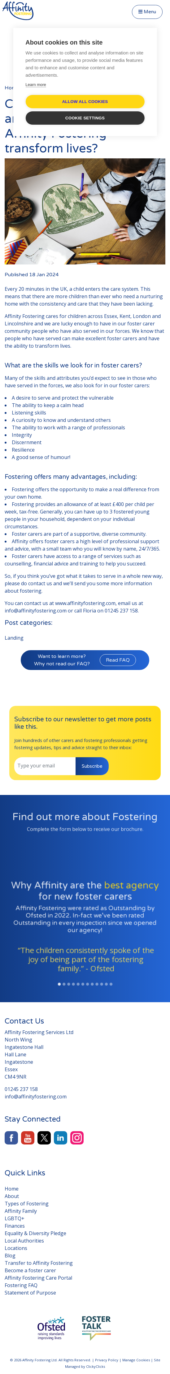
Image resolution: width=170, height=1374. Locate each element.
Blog (10, 1255)
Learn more (35, 84)
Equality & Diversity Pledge (35, 1233)
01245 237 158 (121, 610)
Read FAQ (118, 660)
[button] (9, 953)
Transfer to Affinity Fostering (39, 1263)
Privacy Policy (106, 1360)
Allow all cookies (85, 101)
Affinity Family (21, 1211)
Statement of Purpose (30, 1292)
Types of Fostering (27, 1203)
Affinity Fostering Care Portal (38, 1277)
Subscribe (92, 766)
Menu (147, 12)
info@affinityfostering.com (36, 610)
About (12, 1196)
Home (12, 88)
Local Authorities (24, 1240)
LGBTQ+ (14, 1218)
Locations (16, 1248)
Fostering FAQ (21, 1285)
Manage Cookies (136, 1360)
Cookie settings (85, 118)
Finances (15, 1225)
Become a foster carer (30, 1270)
